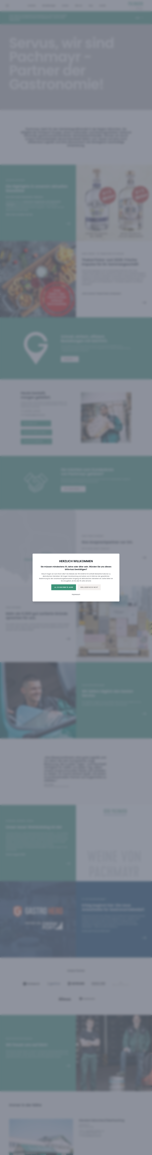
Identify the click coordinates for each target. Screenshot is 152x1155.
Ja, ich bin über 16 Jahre (63, 587)
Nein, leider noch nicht (89, 587)
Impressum (76, 594)
